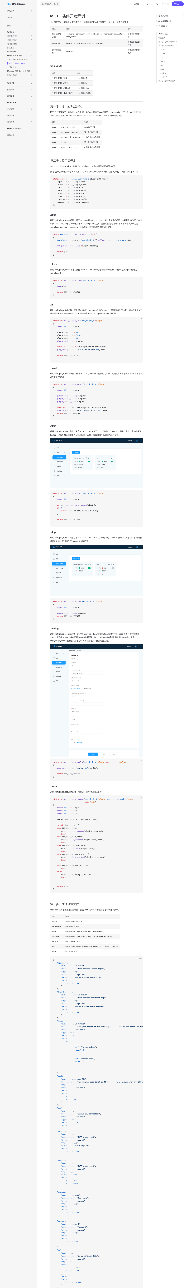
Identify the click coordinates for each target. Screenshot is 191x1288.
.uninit (162, 61)
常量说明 (161, 38)
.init (161, 57)
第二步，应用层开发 (166, 46)
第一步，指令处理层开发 (167, 42)
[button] (31, 11)
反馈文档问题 (164, 21)
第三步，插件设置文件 (167, 81)
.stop (162, 69)
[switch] (166, 4)
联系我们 (177, 4)
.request (163, 77)
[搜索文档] (50, 3)
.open (162, 49)
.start (162, 65)
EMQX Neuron (16, 4)
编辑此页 (163, 26)
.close (162, 53)
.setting (163, 73)
